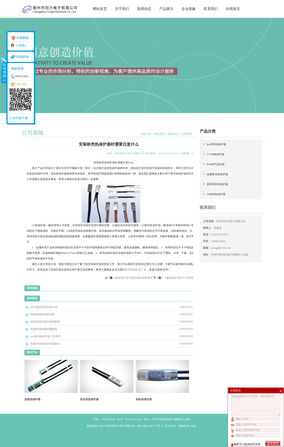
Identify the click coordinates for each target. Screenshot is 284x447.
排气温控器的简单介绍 (44, 307)
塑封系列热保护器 (217, 184)
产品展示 (166, 9)
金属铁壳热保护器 (217, 174)
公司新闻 (186, 133)
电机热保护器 (144, 399)
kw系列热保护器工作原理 (46, 336)
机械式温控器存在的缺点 (45, 343)
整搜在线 (183, 425)
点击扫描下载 (19, 118)
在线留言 (233, 9)
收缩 (4, 70)
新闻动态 (144, 9)
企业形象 (188, 9)
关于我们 (122, 9)
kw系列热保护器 (216, 144)
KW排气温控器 (216, 164)
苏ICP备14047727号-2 (150, 425)
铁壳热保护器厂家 (135, 269)
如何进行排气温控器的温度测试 (133, 277)
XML (194, 425)
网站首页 (100, 9)
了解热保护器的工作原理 (178, 277)
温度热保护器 (32, 399)
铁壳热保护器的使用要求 (45, 321)
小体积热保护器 (216, 194)
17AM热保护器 (215, 154)
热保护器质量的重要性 (44, 329)
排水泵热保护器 (89, 399)
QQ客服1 (21, 45)
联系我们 (211, 9)
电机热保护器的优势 (43, 314)
